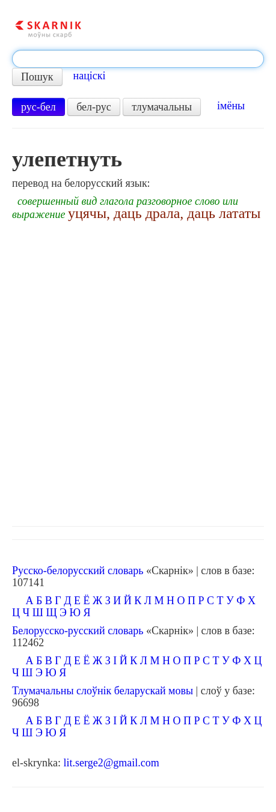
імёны (231, 106)
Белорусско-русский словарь (78, 631)
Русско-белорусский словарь (77, 571)
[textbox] (138, 59)
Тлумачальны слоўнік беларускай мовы (102, 691)
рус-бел (38, 107)
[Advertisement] (138, 370)
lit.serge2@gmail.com (111, 763)
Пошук (37, 77)
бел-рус (93, 107)
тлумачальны (162, 107)
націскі (89, 76)
